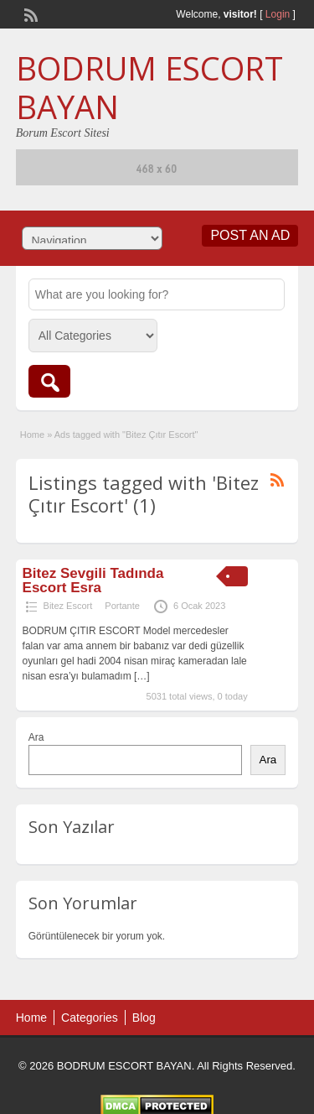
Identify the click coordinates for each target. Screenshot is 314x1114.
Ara (36, 737)
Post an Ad (250, 235)
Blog (144, 1017)
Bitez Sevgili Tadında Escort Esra (93, 580)
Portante (122, 606)
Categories (89, 1017)
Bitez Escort (68, 606)
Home (32, 434)
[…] (142, 676)
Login (277, 14)
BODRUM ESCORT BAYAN (149, 87)
